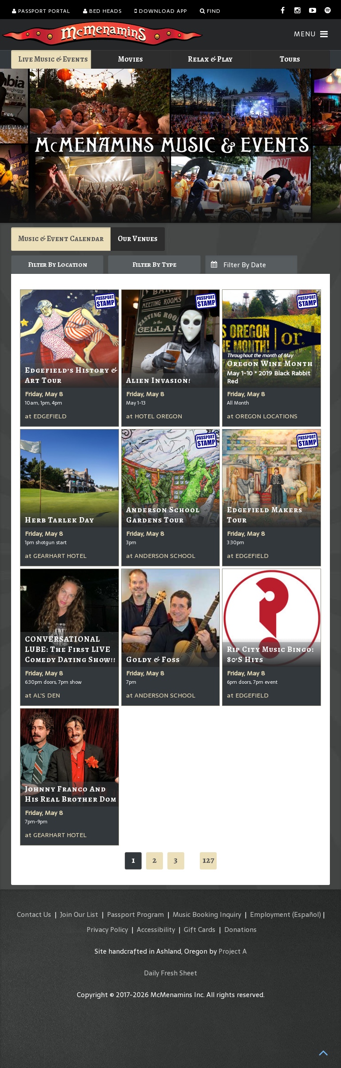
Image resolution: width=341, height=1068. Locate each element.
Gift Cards (199, 929)
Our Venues (138, 239)
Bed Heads (102, 11)
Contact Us (34, 914)
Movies (130, 59)
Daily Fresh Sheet (170, 972)
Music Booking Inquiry (207, 914)
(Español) (306, 914)
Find (210, 11)
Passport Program (135, 914)
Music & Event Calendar (60, 239)
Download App (161, 11)
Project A (232, 951)
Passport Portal (41, 11)
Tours (290, 59)
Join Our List (79, 914)
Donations (240, 929)
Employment (270, 914)
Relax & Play (210, 59)
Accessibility (156, 929)
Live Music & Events (53, 59)
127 (208, 860)
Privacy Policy (107, 929)
